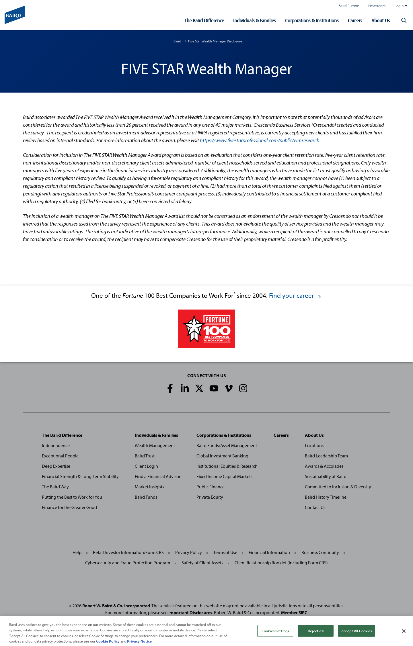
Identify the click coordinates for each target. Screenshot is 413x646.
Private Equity (209, 497)
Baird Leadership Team (326, 456)
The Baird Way (55, 487)
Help (77, 552)
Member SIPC (294, 612)
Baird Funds (146, 497)
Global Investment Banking (222, 456)
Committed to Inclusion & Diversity (338, 487)
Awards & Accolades (324, 466)
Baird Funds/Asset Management (226, 445)
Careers (355, 20)
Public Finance (210, 487)
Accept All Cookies (356, 636)
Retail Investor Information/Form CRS (128, 552)
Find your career (295, 295)
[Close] (404, 636)
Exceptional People (60, 456)
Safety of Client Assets (202, 562)
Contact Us (315, 507)
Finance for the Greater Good (69, 507)
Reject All (315, 636)
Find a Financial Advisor (157, 476)
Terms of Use (225, 552)
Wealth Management (155, 445)
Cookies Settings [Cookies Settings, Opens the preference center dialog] (275, 636)
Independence (56, 445)
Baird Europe (349, 5)
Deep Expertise (56, 466)
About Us (380, 20)
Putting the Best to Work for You (72, 497)
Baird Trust (145, 456)
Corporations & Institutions (312, 20)
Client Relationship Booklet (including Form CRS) (281, 562)
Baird (177, 41)
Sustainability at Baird (325, 476)
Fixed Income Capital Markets (224, 476)
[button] (404, 20)
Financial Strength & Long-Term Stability (80, 476)
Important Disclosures (190, 612)
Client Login (146, 466)
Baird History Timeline (325, 497)
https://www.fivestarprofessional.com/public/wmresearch (260, 140)
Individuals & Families (254, 20)
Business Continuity (320, 552)
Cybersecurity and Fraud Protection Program (127, 562)
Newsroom (376, 5)
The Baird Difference (204, 20)
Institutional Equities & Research (227, 466)
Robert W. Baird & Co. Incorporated (116, 605)
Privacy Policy (188, 552)
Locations (314, 445)
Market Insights (149, 487)
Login (401, 5)
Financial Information (269, 552)
